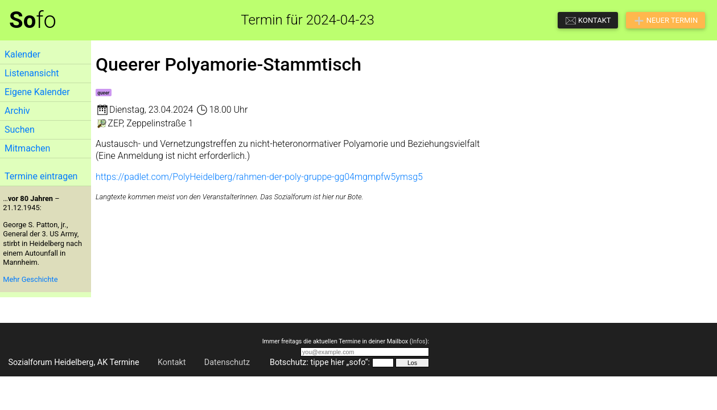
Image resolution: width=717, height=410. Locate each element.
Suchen (20, 129)
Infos (418, 341)
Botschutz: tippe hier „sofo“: (320, 362)
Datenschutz (227, 362)
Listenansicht (32, 73)
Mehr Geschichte (30, 279)
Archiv (17, 110)
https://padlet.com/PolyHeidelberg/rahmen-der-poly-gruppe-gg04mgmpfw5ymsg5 (259, 176)
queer (103, 93)
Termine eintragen (41, 176)
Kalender (22, 54)
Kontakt (172, 362)
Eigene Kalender (37, 92)
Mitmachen (27, 148)
